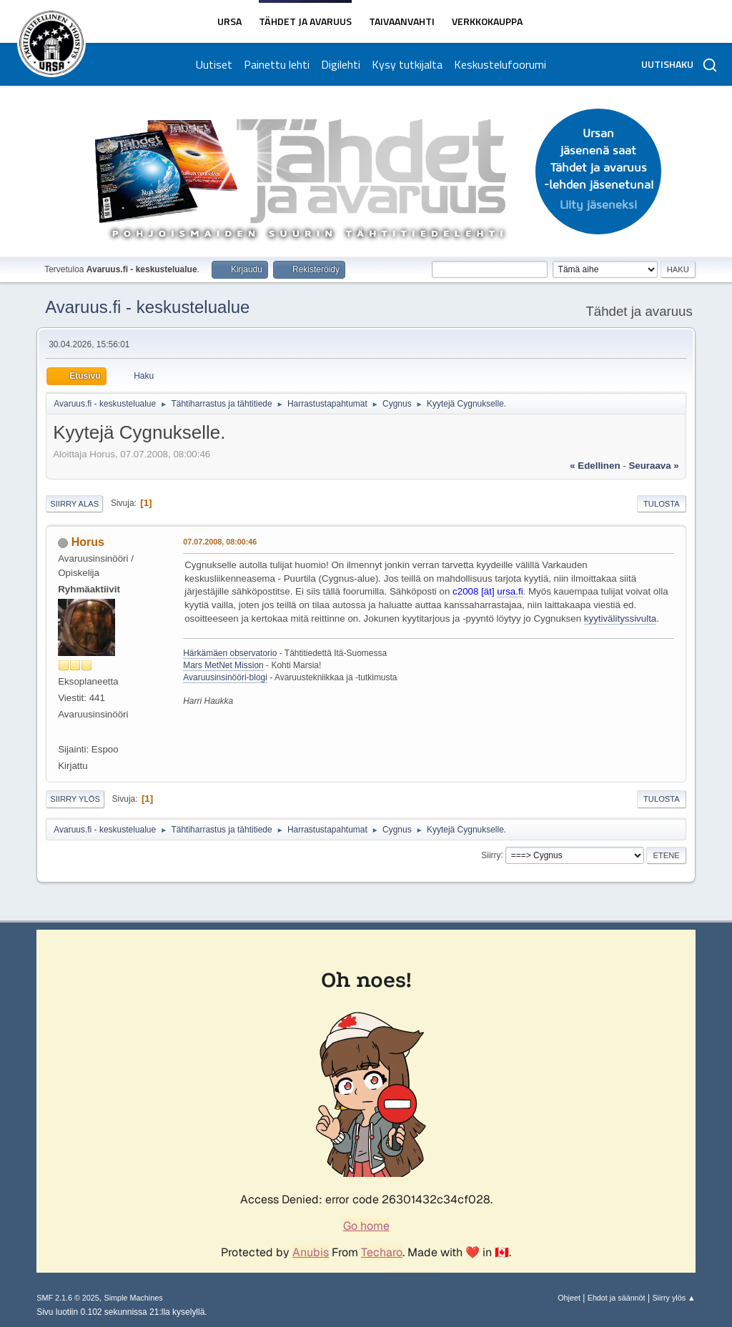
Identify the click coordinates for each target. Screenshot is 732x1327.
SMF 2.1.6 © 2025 (67, 1297)
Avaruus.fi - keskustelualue (147, 307)
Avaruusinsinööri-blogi (225, 677)
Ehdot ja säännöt (617, 1297)
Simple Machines (133, 1297)
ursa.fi (510, 591)
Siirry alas (74, 504)
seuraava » (653, 465)
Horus (87, 542)
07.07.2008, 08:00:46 (220, 541)
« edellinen (595, 465)
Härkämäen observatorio (230, 653)
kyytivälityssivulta (620, 618)
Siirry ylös (75, 799)
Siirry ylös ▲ (673, 1297)
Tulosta (661, 504)
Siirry (490, 855)
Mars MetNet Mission (223, 665)
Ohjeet (569, 1297)
